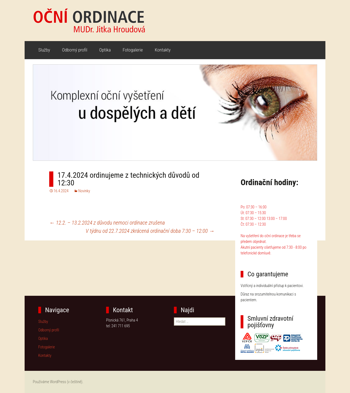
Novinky (84, 191)
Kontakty (163, 50)
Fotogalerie (133, 50)
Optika (105, 50)
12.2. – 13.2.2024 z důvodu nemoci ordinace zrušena (107, 222)
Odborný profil (74, 50)
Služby (44, 50)
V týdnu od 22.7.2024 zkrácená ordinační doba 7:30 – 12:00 (150, 231)
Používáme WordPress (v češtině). (58, 382)
